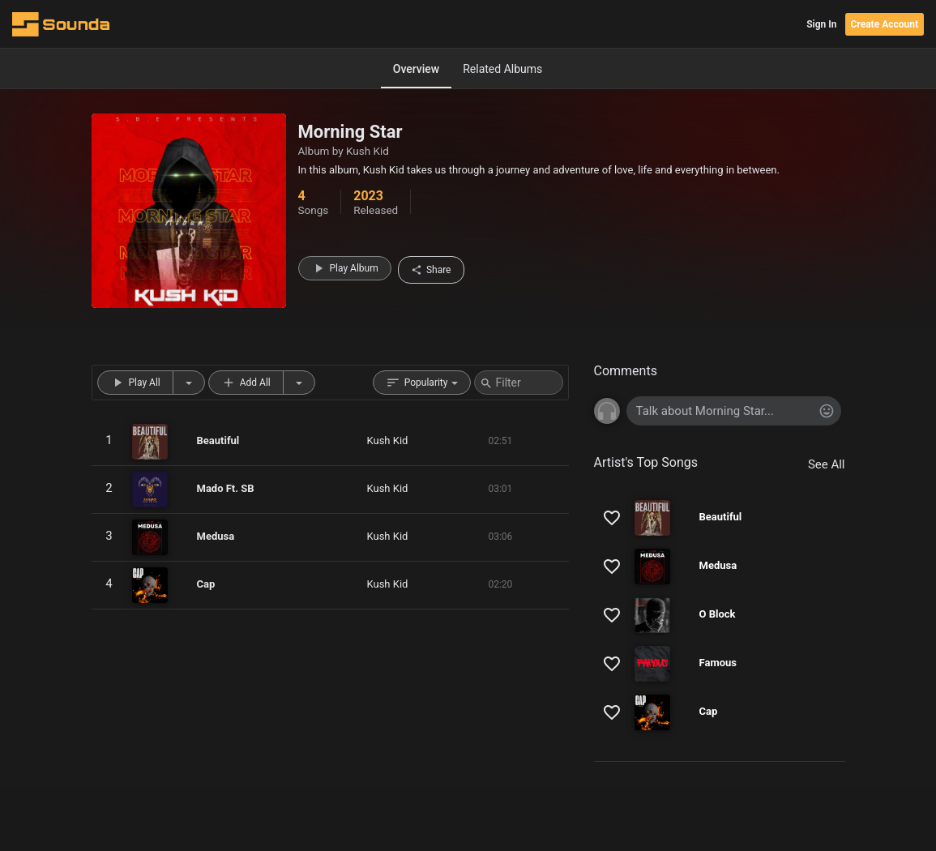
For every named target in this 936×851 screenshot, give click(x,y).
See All (826, 464)
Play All (135, 382)
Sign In (821, 24)
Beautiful (218, 440)
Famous (718, 662)
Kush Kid (367, 150)
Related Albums (502, 68)
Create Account (884, 24)
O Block (717, 614)
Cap (206, 584)
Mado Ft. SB (225, 488)
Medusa (216, 536)
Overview (416, 68)
